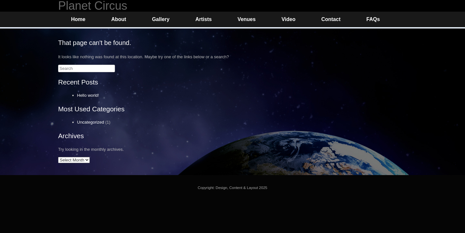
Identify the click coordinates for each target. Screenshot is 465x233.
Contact (331, 19)
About (118, 19)
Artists (203, 19)
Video (288, 19)
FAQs (373, 19)
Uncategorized (90, 122)
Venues (247, 19)
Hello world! (88, 95)
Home (78, 19)
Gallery (161, 19)
